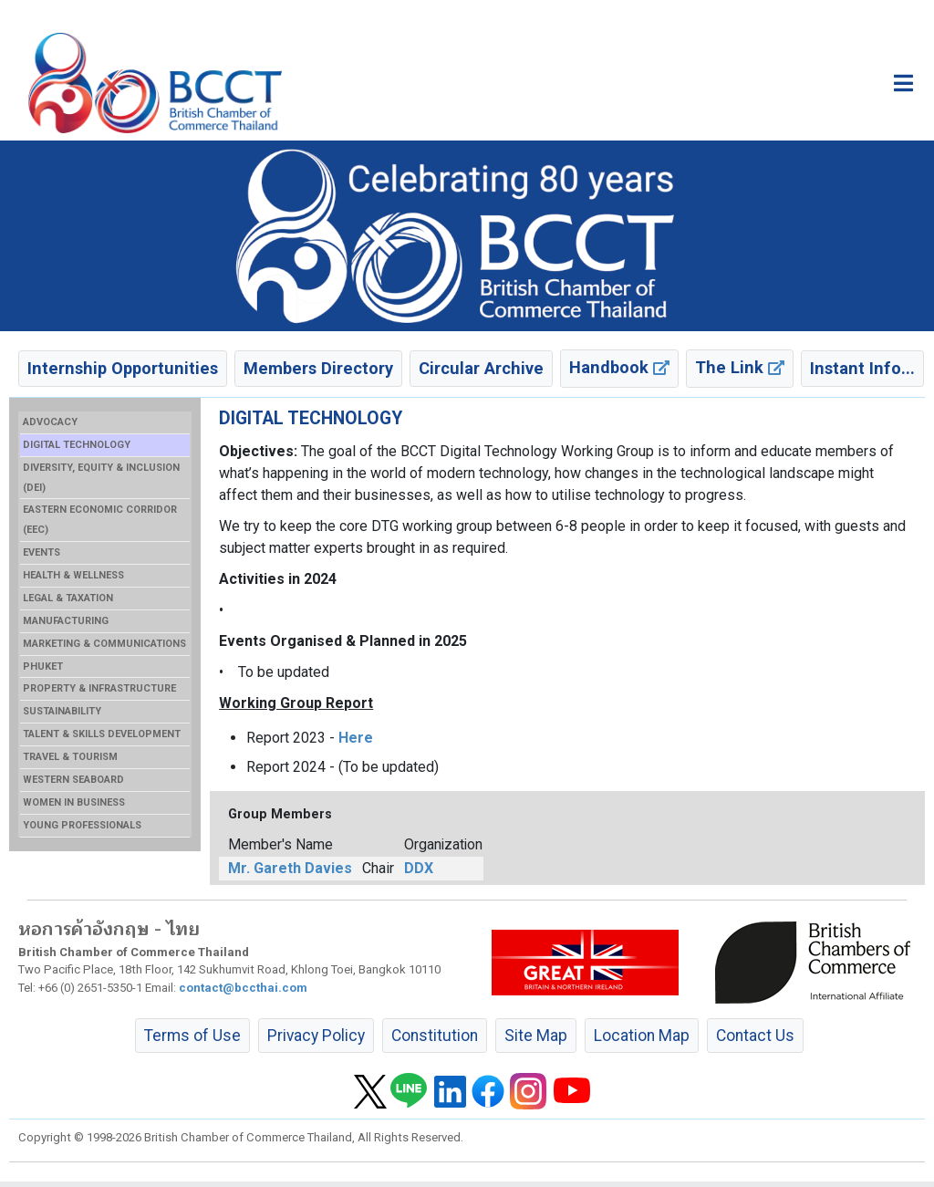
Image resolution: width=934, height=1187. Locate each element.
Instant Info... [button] (862, 368)
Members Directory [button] (318, 368)
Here (355, 737)
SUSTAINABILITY (62, 711)
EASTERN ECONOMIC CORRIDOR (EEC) (100, 520)
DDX (418, 868)
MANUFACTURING (66, 621)
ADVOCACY (50, 422)
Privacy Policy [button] (316, 1035)
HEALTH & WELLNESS (73, 575)
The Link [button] (739, 367)
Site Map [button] (535, 1035)
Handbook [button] (619, 367)
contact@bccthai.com (243, 987)
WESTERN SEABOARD (73, 780)
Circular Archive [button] (481, 368)
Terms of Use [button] (192, 1035)
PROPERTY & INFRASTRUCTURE (99, 688)
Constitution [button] (434, 1035)
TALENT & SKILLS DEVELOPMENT (102, 734)
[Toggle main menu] (903, 83)
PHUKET (43, 666)
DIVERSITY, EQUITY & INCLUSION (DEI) (101, 478)
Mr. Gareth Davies (290, 868)
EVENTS (41, 552)
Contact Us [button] (755, 1035)
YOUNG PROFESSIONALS (82, 825)
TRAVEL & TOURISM (70, 757)
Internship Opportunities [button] (122, 368)
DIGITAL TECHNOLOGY (76, 445)
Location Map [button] (642, 1035)
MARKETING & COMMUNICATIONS (104, 644)
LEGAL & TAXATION (68, 598)
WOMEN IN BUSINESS (74, 802)
